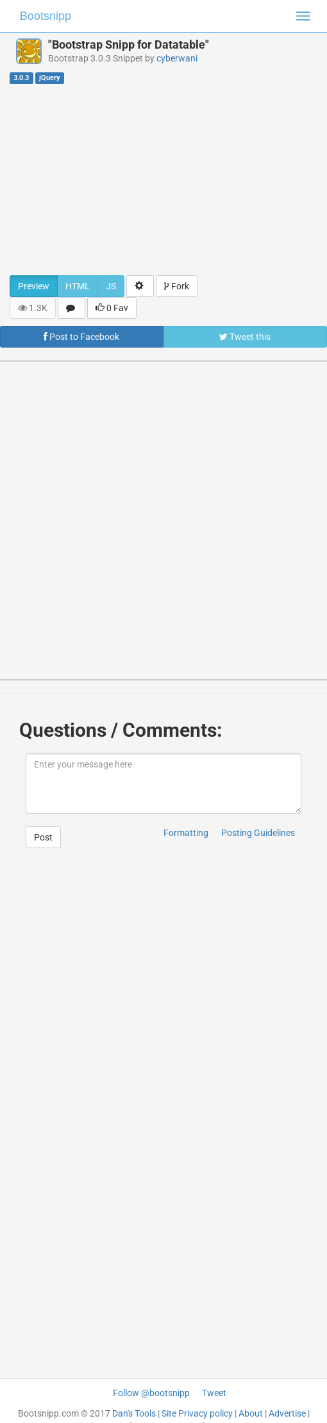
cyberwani (176, 58)
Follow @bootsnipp (151, 1393)
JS (111, 286)
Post (43, 837)
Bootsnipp (45, 16)
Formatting (186, 833)
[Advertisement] (163, 179)
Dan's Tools (134, 1413)
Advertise (287, 1413)
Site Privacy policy (197, 1413)
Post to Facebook (81, 337)
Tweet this (245, 337)
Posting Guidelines (258, 833)
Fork (176, 286)
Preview (33, 286)
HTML (77, 286)
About (251, 1413)
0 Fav (112, 308)
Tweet (214, 1393)
